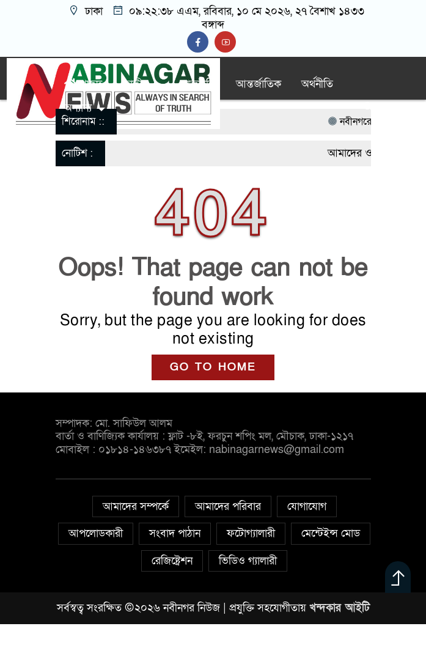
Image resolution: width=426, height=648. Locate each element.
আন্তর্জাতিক (258, 84)
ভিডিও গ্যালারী (248, 561)
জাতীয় (135, 84)
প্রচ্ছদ (83, 84)
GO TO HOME (213, 367)
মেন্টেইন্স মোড (330, 533)
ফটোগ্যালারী (251, 533)
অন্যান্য (78, 108)
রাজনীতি (199, 84)
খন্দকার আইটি (339, 608)
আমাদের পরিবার (228, 506)
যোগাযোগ (306, 506)
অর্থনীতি (317, 84)
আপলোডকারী (95, 533)
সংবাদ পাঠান (174, 533)
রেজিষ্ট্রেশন (172, 561)
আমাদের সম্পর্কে (136, 506)
